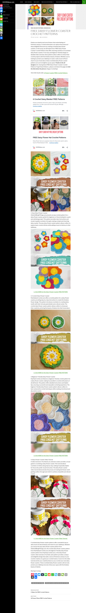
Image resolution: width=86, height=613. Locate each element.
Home (21, 2)
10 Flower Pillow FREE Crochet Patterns (51, 597)
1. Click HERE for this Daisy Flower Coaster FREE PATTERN (51, 292)
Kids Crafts (36, 2)
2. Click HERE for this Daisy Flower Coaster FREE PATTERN (51, 372)
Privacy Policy (6, 14)
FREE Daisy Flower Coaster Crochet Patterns (57, 583)
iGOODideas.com (8, 2)
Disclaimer (5, 18)
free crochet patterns (37, 583)
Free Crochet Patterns (47, 2)
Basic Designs (28, 2)
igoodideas (44, 37)
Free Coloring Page (75, 2)
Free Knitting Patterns (61, 2)
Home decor (47, 28)
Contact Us (5, 21)
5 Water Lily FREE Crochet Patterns (51, 591)
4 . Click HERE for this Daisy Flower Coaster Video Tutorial (51, 538)
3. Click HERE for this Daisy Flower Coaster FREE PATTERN (51, 455)
